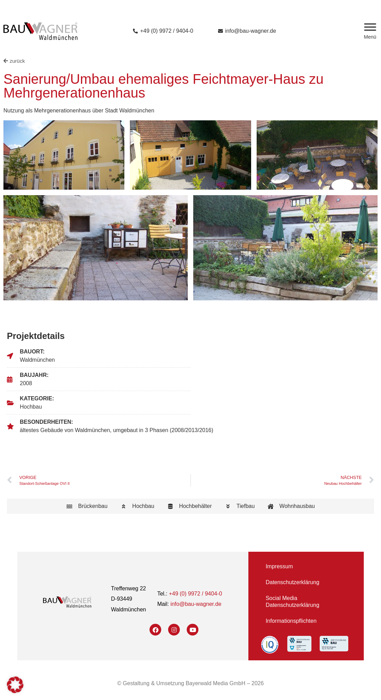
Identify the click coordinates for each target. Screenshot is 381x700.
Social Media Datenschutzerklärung (292, 601)
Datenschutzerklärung (292, 582)
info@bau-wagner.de (196, 604)
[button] (15, 685)
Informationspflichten (291, 621)
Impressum (279, 566)
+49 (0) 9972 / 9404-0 (195, 594)
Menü (370, 37)
